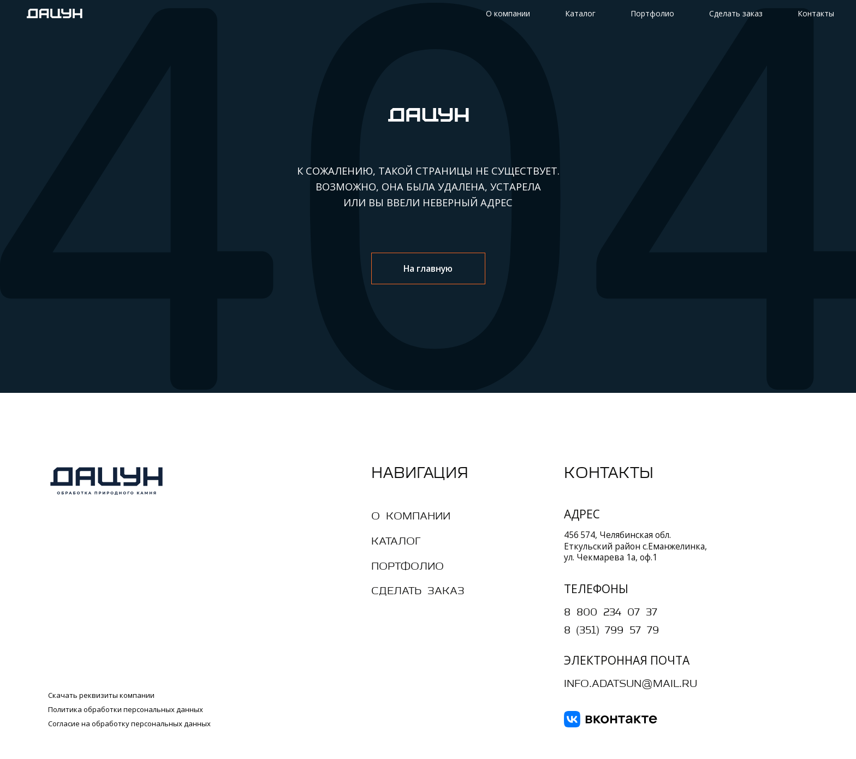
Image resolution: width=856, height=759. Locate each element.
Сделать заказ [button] (736, 13)
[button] (432, 591)
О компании (508, 13)
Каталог (580, 13)
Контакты (816, 13)
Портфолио (652, 13)
